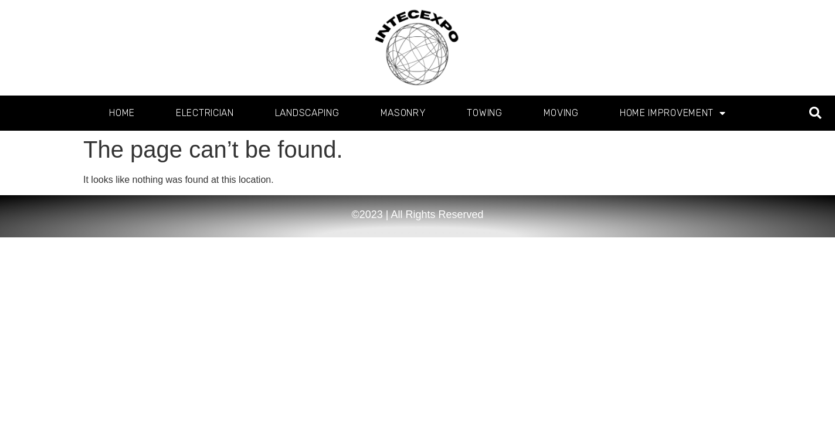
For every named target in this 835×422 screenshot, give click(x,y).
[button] (815, 113)
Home (122, 112)
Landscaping (307, 112)
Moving (561, 112)
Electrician (205, 112)
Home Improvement (673, 113)
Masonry (403, 112)
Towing (484, 112)
